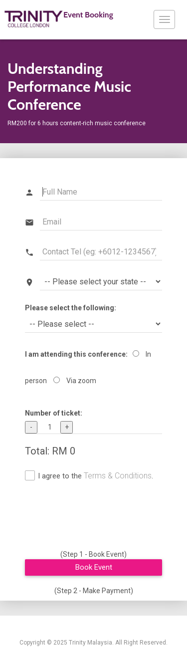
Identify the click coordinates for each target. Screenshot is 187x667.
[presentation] (101, 517)
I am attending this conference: (76, 354)
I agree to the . (95, 475)
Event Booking (58, 19)
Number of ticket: (53, 413)
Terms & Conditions (118, 475)
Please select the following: (70, 308)
